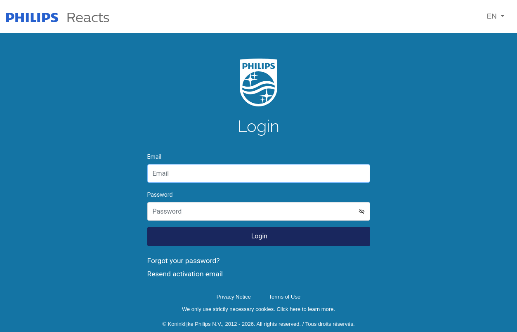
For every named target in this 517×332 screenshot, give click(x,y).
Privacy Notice (234, 297)
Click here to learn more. (305, 309)
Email (154, 157)
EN (493, 16)
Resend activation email (185, 274)
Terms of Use (285, 297)
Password (160, 195)
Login (258, 236)
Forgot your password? (183, 261)
